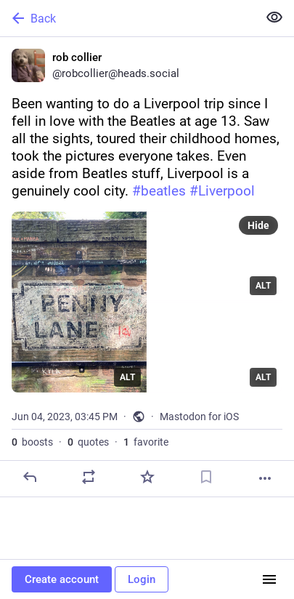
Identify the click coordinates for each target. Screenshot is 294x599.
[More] (265, 478)
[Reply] (29, 477)
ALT (127, 377)
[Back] (127, 18)
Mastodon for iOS (199, 416)
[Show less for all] (274, 17)
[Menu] (269, 579)
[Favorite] (147, 477)
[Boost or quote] (88, 477)
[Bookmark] (206, 477)
